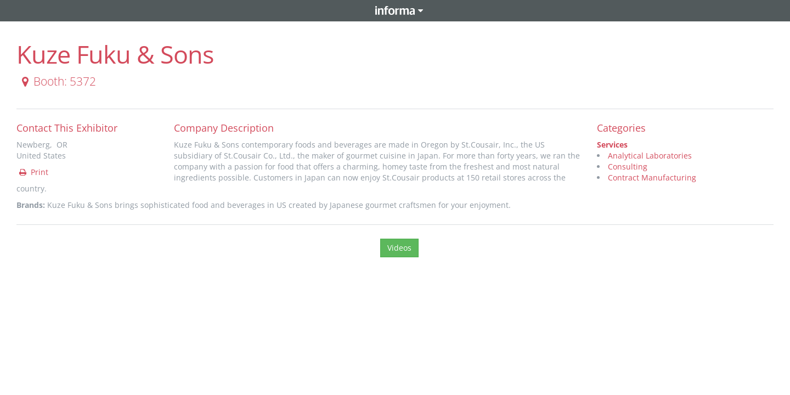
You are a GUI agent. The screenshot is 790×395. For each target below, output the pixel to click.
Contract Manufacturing (652, 177)
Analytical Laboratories (650, 155)
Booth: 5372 (57, 81)
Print (33, 172)
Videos (399, 247)
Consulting (627, 166)
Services (612, 144)
